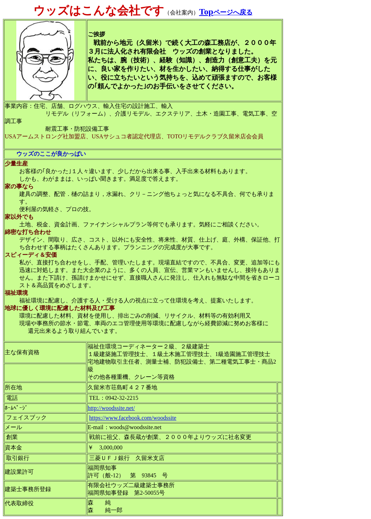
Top (206, 11)
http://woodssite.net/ (111, 408)
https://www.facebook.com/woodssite (132, 418)
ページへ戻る (233, 12)
